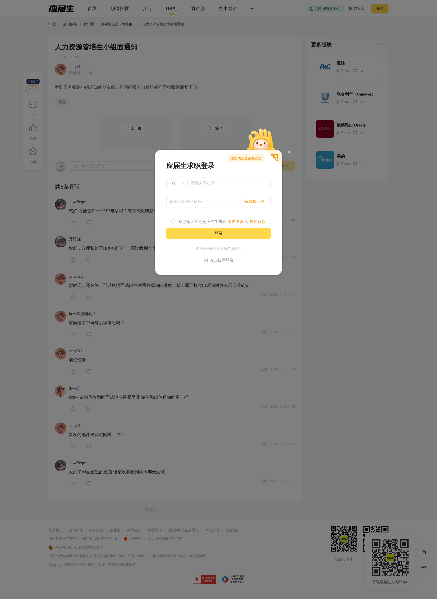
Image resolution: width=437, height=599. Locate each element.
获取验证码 (254, 201)
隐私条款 (258, 221)
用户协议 (235, 221)
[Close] (289, 152)
